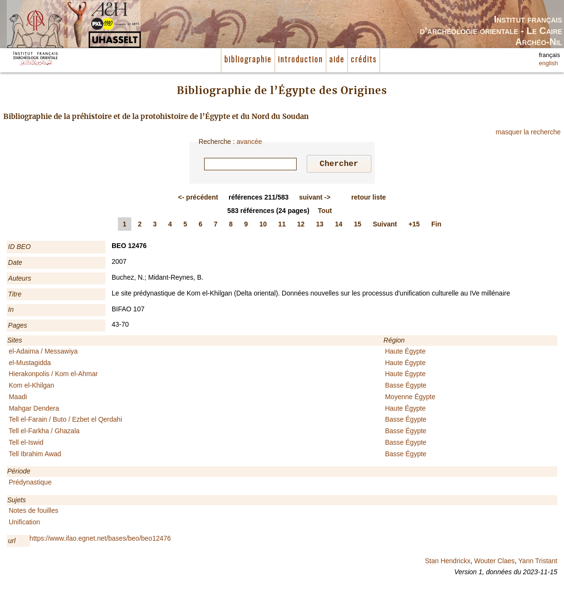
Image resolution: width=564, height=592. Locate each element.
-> (315, 198)
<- (198, 198)
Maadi (18, 398)
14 (339, 225)
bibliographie (248, 60)
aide (337, 60)
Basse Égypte (405, 387)
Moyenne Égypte (410, 398)
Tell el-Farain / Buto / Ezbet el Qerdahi (65, 421)
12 (301, 225)
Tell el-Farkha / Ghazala (44, 432)
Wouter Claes (494, 562)
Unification (24, 523)
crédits (364, 60)
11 (282, 225)
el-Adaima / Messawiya (43, 352)
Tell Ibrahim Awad (35, 455)
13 (320, 225)
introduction (300, 60)
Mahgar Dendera (34, 410)
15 (357, 225)
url (12, 542)
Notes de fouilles (33, 512)
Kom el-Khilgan (31, 387)
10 (263, 225)
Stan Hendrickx (448, 562)
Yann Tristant (537, 562)
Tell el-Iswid (26, 444)
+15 (414, 225)
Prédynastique (30, 483)
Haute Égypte (405, 352)
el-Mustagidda (30, 364)
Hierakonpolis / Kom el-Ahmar (53, 375)
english (548, 63)
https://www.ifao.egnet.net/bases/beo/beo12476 (100, 540)
